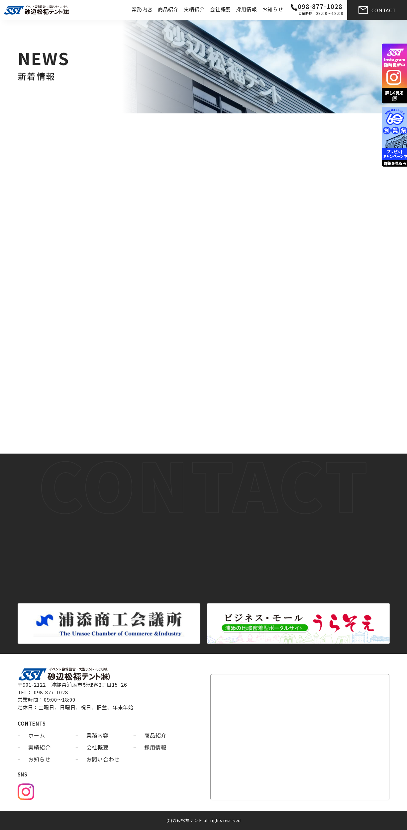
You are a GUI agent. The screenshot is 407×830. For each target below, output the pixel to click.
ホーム (36, 735)
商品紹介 (168, 9)
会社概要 (220, 9)
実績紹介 (194, 9)
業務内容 (142, 9)
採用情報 (246, 9)
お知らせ (272, 9)
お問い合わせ (103, 759)
